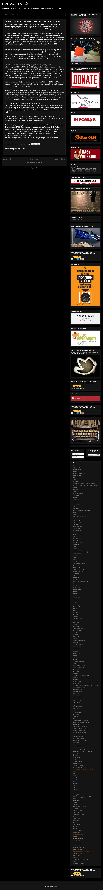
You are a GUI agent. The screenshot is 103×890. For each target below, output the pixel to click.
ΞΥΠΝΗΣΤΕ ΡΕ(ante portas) (80, 552)
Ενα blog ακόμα (77, 724)
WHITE (74, 718)
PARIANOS (76, 577)
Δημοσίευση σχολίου (12, 151)
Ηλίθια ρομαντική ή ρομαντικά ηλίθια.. (82, 797)
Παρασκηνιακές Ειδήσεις (79, 767)
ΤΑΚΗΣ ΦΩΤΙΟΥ (77, 846)
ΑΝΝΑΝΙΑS (76, 801)
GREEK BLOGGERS (78, 810)
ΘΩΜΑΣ (75, 491)
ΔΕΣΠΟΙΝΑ (76, 659)
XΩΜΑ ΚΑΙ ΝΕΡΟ (77, 542)
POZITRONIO (76, 636)
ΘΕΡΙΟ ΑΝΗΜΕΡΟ (78, 628)
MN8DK (75, 638)
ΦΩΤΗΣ (75, 657)
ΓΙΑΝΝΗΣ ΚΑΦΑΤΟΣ (78, 748)
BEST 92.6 (75, 826)
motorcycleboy (76, 795)
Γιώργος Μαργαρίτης (78, 736)
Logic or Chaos (77, 528)
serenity (75, 593)
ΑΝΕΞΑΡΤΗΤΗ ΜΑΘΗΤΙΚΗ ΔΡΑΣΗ (82, 722)
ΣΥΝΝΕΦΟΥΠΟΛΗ (78, 644)
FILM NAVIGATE (77, 855)
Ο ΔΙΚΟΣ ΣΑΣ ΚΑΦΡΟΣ (79, 697)
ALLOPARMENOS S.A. (79, 473)
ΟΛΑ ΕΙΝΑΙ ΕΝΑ (77, 663)
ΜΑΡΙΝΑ (75, 507)
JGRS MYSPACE (77, 850)
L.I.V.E (74, 479)
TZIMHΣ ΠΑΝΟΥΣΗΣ (78, 814)
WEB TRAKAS (76, 840)
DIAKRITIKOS (76, 757)
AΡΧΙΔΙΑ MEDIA (77, 607)
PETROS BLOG (77, 589)
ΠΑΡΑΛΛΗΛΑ (76, 703)
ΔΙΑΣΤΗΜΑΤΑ (76, 693)
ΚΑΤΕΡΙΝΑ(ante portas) (79, 550)
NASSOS (75, 538)
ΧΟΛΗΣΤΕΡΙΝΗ (77, 475)
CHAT (74, 465)
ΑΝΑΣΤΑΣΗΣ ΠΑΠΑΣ (78, 848)
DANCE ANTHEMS (78, 838)
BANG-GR (75, 481)
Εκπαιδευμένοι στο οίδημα (80, 740)
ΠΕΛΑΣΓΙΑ (75, 677)
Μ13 (74, 532)
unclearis (75, 595)
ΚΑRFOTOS (76, 744)
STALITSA (75, 559)
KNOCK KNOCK (77, 654)
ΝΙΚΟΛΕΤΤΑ (76, 544)
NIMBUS (75, 771)
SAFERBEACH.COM (78, 493)
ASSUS (75, 783)
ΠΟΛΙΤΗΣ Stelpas (77, 746)
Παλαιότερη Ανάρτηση (58, 159)
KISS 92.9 (75, 828)
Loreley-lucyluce (77, 605)
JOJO (74, 514)
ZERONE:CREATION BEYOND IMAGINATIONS (85, 485)
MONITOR (75, 808)
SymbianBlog (76, 754)
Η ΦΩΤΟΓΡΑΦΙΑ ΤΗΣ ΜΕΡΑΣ (81, 720)
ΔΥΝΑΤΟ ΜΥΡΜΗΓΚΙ (78, 469)
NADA (74, 781)
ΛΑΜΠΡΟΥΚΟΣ (77, 522)
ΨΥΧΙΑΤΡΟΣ (76, 509)
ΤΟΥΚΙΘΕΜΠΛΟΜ (77, 691)
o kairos (75, 734)
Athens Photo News (78, 695)
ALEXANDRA (76, 626)
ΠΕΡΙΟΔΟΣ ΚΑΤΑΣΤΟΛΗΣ (80, 730)
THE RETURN (76, 587)
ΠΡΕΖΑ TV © (15, 4)
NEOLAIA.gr (76, 708)
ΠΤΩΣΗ (75, 632)
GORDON (75, 803)
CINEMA (75, 861)
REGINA (75, 579)
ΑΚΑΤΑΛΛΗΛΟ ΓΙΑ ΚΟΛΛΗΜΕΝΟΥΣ (82, 752)
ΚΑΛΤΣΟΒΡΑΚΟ (77, 530)
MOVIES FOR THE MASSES (80, 859)
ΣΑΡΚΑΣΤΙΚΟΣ (77, 683)
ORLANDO (76, 616)
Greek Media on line (78, 765)
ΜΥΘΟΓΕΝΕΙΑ (76, 467)
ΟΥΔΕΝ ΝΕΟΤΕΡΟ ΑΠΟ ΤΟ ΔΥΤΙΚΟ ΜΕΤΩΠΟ (85, 685)
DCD (74, 785)
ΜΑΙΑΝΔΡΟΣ (76, 597)
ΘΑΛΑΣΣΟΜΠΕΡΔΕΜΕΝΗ (80, 687)
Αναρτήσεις (75, 454)
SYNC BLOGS (76, 812)
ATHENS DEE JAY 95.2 (79, 830)
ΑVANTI (75, 650)
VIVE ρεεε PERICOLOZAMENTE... (82, 511)
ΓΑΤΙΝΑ (75, 518)
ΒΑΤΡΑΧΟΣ (76, 742)
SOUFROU (76, 791)
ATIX (74, 599)
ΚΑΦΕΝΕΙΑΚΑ (76, 648)
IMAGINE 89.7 (76, 832)
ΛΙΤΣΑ (74, 512)
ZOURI (74, 775)
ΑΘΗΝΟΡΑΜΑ (76, 820)
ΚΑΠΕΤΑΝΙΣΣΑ (77, 630)
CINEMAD (75, 857)
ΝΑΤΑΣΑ (75, 487)
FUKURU (75, 612)
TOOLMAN (76, 608)
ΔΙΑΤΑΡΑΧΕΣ (76, 534)
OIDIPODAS (76, 603)
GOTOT (75, 779)
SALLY (74, 620)
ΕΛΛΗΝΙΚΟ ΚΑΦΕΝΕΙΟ (79, 563)
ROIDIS (75, 804)
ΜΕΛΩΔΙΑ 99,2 (77, 824)
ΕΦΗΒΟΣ (75, 536)
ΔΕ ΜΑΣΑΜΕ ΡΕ (77, 714)
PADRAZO (75, 634)
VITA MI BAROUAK (78, 689)
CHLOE (75, 548)
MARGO (75, 575)
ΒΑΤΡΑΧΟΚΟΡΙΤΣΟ (78, 501)
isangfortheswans (77, 793)
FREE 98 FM (76, 836)
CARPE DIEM (76, 710)
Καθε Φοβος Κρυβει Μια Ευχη (81, 581)
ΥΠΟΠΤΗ (75, 652)
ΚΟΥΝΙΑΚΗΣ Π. (77, 844)
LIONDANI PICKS (77, 761)
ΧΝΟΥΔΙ (75, 497)
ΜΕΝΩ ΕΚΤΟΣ (76, 499)
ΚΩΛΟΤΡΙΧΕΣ (76, 477)
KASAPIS (75, 540)
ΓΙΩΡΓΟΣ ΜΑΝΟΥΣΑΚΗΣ (79, 667)
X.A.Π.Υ (75, 759)
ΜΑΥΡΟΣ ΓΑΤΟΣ (77, 520)
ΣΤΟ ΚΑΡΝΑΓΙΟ (77, 712)
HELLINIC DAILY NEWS (79, 732)
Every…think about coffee (79, 750)
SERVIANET (76, 679)
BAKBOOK (75, 601)
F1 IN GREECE (77, 646)
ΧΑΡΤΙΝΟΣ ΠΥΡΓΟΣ (78, 738)
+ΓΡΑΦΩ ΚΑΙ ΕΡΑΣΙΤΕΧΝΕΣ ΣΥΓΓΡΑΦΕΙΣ (84, 483)
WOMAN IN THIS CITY (79, 640)
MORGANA (76, 573)
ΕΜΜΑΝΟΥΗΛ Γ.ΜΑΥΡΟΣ (80, 806)
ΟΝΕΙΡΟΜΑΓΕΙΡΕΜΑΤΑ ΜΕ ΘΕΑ (81, 726)
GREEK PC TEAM (77, 554)
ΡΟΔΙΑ (74, 546)
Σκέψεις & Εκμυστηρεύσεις (80, 505)
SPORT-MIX (76, 565)
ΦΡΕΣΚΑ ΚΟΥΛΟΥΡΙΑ (79, 569)
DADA (74, 503)
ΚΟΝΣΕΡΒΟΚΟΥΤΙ (78, 571)
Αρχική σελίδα (33, 159)
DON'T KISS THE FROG (79, 516)
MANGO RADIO (77, 842)
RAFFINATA (76, 558)
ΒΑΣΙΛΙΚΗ (75, 673)
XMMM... (75, 591)
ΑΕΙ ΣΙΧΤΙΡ (76, 699)
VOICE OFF (76, 622)
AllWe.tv (75, 471)
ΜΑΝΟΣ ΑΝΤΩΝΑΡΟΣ (79, 618)
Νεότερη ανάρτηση (8, 159)
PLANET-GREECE (78, 567)
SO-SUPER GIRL (77, 706)
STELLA (75, 777)
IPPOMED (75, 755)
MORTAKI (75, 561)
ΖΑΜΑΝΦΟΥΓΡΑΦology (79, 665)
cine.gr (74, 816)
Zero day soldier (77, 763)
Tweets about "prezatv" (77, 219)
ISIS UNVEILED (77, 701)
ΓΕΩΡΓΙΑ (75, 656)
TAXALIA (75, 556)
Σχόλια (74, 456)
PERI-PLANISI (76, 614)
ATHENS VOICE (77, 818)
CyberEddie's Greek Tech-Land (81, 728)
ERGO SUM (76, 669)
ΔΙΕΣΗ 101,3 (76, 822)
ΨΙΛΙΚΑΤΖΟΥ (76, 495)
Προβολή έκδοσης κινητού (34, 162)
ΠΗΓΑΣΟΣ (75, 642)
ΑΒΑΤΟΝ (75, 610)
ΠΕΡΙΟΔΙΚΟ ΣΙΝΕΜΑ (78, 863)
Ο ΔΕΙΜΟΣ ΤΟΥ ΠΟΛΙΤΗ (79, 661)
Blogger (57, 886)
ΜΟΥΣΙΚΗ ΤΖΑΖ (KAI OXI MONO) (82, 675)
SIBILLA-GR (76, 671)
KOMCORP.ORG (77, 526)
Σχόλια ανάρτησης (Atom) (37, 168)
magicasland (76, 705)
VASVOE (75, 585)
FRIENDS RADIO (77, 681)
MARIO (75, 787)
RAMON (75, 583)
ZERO (74, 773)
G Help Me (75, 716)
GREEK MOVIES (77, 853)
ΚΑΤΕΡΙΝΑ (75, 489)
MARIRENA (76, 789)
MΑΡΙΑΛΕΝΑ (76, 524)
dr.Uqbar (75, 624)
